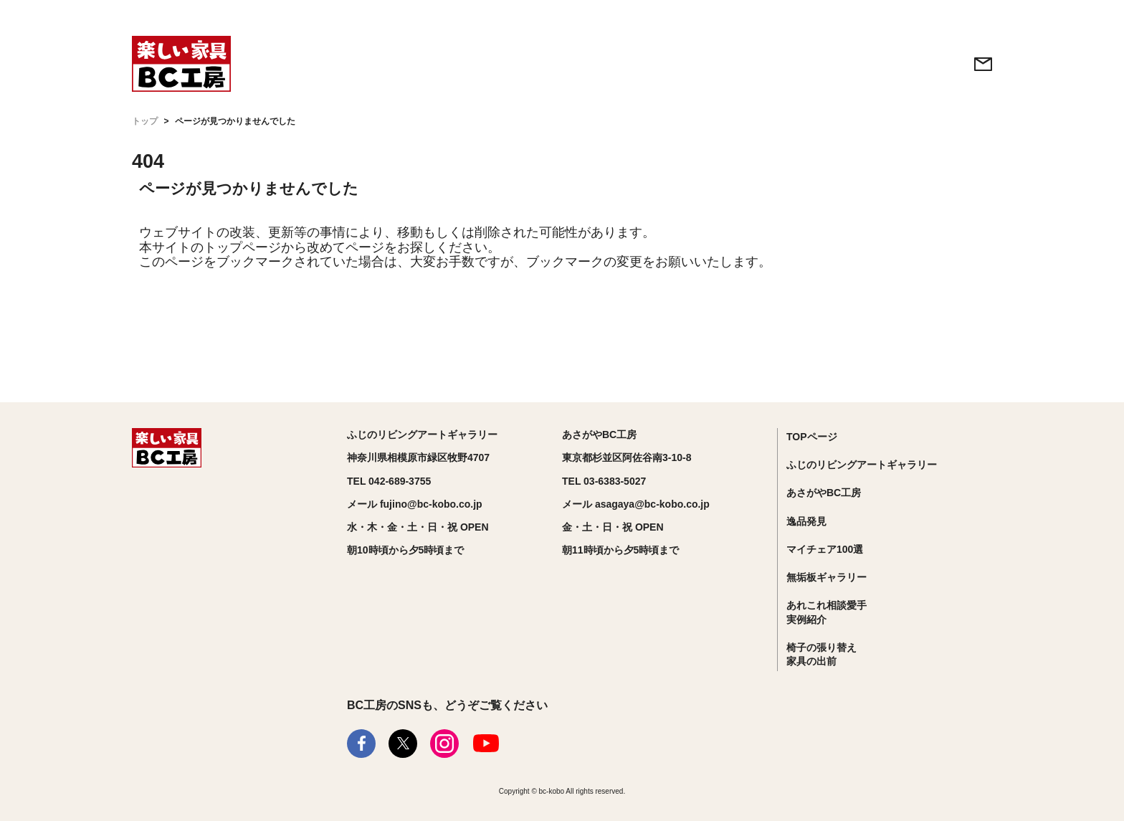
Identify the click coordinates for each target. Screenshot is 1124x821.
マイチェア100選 (824, 549)
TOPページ (811, 436)
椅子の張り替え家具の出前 (821, 655)
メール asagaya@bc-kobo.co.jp (636, 504)
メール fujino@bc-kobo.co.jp (414, 504)
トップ (145, 121)
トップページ (242, 247)
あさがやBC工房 (823, 492)
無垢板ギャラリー (826, 577)
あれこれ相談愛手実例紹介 (826, 612)
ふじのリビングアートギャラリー (861, 464)
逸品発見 (806, 521)
